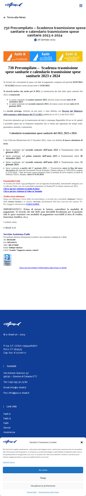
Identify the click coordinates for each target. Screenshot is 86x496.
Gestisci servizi (9, 462)
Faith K (7, 414)
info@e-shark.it (18, 387)
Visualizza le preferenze (43, 486)
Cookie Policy (32, 492)
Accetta (43, 470)
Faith (6, 423)
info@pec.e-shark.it (19, 393)
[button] (81, 442)
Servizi (6, 427)
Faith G (7, 418)
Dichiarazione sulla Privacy (49, 492)
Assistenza (9, 432)
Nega (43, 478)
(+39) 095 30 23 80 (18, 382)
